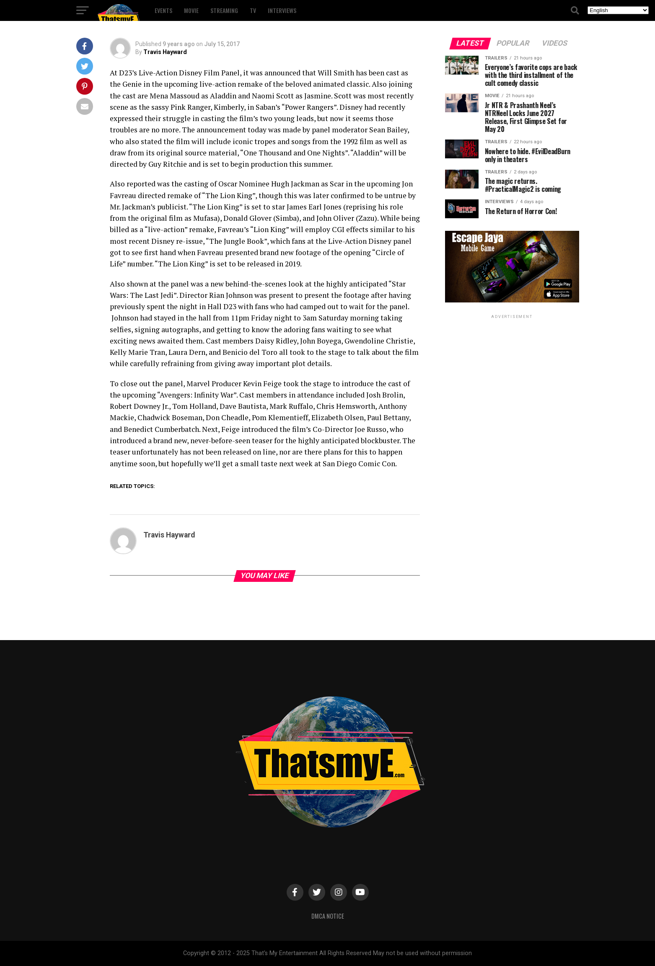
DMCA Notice (327, 916)
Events (163, 10)
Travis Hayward (165, 52)
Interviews (282, 10)
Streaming (224, 10)
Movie (191, 10)
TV (253, 10)
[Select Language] (618, 10)
